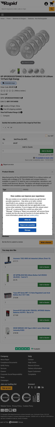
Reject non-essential (27, 225)
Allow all (27, 220)
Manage (27, 230)
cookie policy (33, 215)
